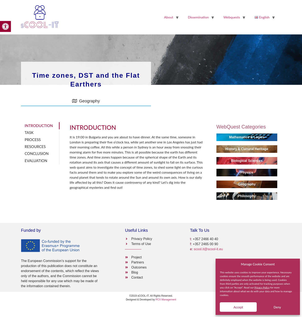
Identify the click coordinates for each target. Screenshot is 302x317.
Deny (277, 307)
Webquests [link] (231, 17)
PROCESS (33, 140)
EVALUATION (36, 160)
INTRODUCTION (39, 125)
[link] (5, 26)
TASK (29, 132)
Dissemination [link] (198, 17)
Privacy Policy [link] (261, 287)
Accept (238, 307)
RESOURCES (35, 146)
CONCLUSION (37, 153)
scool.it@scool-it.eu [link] (208, 249)
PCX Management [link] (166, 299)
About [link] (168, 17)
